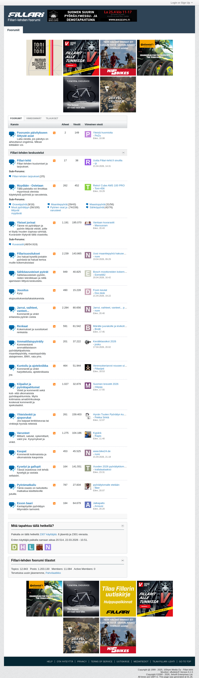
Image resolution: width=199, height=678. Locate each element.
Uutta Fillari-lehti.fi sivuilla (107, 160)
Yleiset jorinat (26, 222)
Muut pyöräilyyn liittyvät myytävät (20, 210)
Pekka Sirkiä (102, 417)
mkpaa (98, 386)
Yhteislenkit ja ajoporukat (26, 416)
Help (50, 661)
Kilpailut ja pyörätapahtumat (28, 385)
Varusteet (23, 433)
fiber (97, 487)
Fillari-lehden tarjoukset (25, 176)
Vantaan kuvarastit (103, 222)
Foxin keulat (100, 290)
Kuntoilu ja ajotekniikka (32, 365)
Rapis (98, 435)
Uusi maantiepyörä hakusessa (110, 253)
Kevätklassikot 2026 (104, 341)
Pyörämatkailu (26, 484)
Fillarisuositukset (28, 253)
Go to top (185, 661)
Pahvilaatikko (53, 572)
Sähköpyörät (97, 207)
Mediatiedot (141, 661)
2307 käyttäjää (48, 534)
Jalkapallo (99, 503)
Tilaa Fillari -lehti (164, 661)
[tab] (16, 118)
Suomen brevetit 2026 (105, 383)
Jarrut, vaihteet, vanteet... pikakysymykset (117, 307)
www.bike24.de (101, 451)
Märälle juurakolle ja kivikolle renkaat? (115, 326)
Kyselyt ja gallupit (29, 466)
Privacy (82, 661)
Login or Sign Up (182, 2)
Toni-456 (100, 188)
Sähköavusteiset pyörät (32, 271)
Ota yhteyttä (65, 661)
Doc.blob (100, 293)
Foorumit (13, 30)
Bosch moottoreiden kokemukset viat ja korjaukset (122, 271)
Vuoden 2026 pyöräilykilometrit (110, 466)
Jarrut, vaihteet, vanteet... (27, 309)
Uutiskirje (123, 661)
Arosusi (99, 506)
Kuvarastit (18, 244)
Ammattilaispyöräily (30, 341)
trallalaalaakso (103, 469)
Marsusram (101, 225)
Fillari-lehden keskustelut (27, 152)
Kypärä (97, 432)
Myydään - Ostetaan (30, 185)
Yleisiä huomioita (103, 132)
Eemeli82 (100, 274)
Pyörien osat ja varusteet (58, 209)
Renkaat (22, 326)
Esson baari (25, 503)
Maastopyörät (97, 204)
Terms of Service (101, 661)
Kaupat (21, 451)
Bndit (98, 329)
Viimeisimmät (33, 118)
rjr (96, 163)
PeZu (98, 135)
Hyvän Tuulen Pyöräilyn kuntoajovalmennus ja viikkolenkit (126, 414)
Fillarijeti (99, 368)
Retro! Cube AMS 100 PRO (109, 185)
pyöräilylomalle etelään (106, 484)
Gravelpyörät (19, 204)
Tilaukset (52, 118)
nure (97, 256)
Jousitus (23, 290)
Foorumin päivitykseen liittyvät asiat (32, 134)
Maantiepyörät (59, 204)
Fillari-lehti (24, 160)
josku (98, 344)
